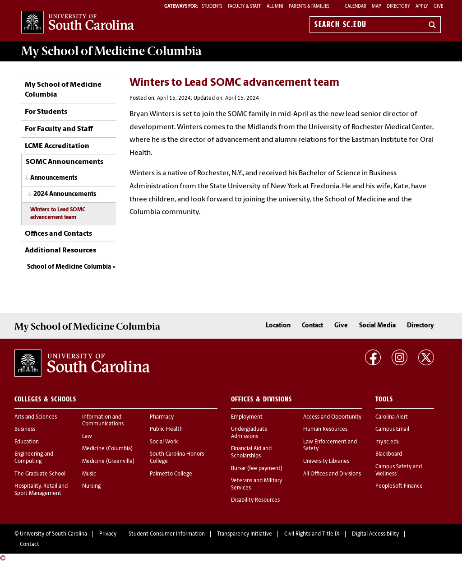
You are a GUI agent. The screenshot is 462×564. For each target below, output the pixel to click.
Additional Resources (60, 250)
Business (24, 429)
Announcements (53, 178)
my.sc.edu (387, 442)
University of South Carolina (53, 534)
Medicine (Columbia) (107, 449)
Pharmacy (162, 417)
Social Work (164, 442)
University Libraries (326, 461)
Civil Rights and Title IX (312, 534)
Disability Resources (255, 500)
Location (278, 325)
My (111, 51)
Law (87, 436)
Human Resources (325, 429)
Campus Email (392, 429)
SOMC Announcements (64, 162)
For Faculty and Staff (59, 129)
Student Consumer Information (167, 534)
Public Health (166, 429)
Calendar (355, 6)
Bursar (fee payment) (256, 468)
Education (26, 442)
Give (438, 6)
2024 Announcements (64, 194)
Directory (398, 6)
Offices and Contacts (58, 234)
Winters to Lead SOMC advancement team (57, 213)
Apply (422, 6)
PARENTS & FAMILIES (309, 6)
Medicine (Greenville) (108, 461)
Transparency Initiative (244, 534)
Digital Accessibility (375, 534)
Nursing (91, 486)
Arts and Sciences (35, 417)
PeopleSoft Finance (399, 486)
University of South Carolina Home (77, 23)
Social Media (377, 325)
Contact (312, 325)
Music (89, 474)
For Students (46, 112)
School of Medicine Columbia (69, 267)
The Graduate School (39, 474)
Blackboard (388, 454)
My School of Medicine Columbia (63, 89)
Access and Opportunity (332, 417)
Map (376, 6)
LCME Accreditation (57, 146)
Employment (247, 417)
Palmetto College (171, 474)
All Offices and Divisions (332, 474)
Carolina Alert (391, 417)
